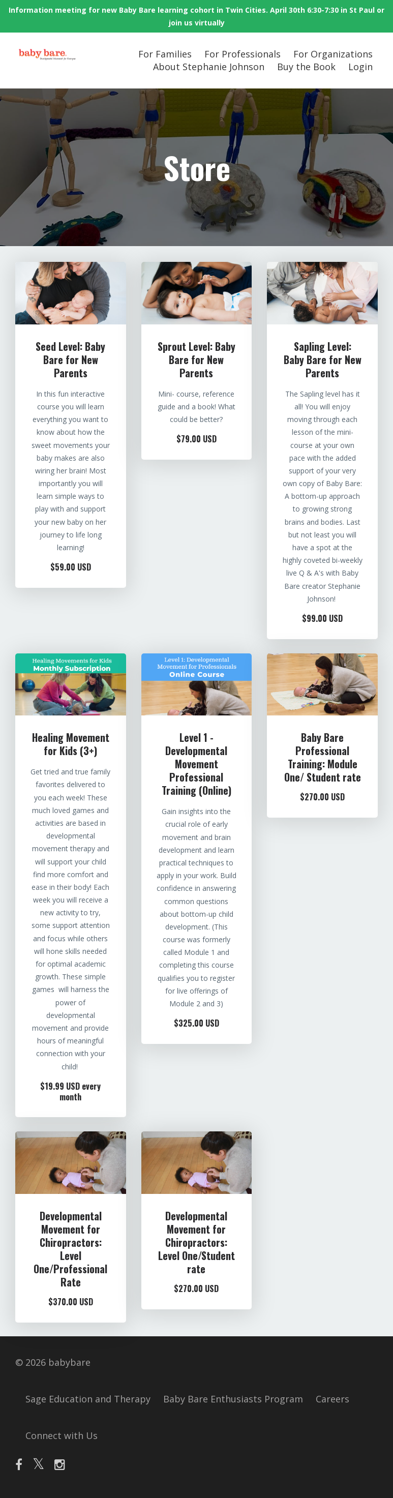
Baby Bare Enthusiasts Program (233, 1399)
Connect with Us (61, 1435)
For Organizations (333, 54)
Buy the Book (306, 67)
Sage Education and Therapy (87, 1399)
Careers (332, 1399)
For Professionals (242, 54)
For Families (165, 54)
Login (360, 67)
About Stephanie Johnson (208, 67)
